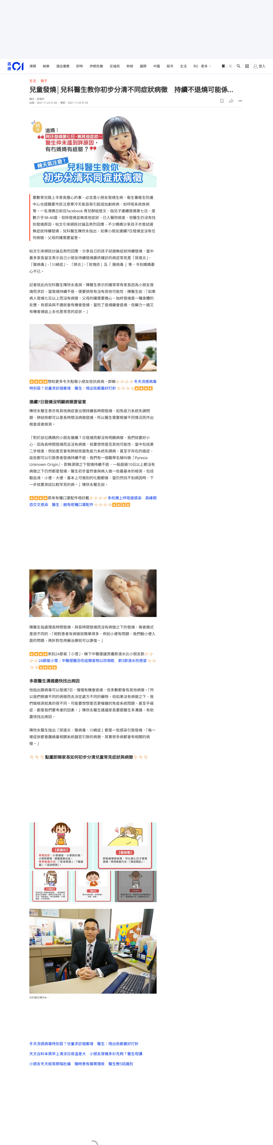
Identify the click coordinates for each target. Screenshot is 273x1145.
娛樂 (46, 66)
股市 (170, 66)
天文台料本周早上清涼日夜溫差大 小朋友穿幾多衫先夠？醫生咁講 (85, 1053)
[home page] (15, 66)
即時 (79, 66)
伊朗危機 (96, 66)
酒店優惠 (63, 66)
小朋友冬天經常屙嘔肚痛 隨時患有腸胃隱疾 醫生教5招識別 (81, 1063)
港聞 (32, 66)
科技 (196, 66)
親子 (44, 81)
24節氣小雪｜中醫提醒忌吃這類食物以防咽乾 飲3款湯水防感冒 (93, 660)
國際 (143, 66)
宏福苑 (115, 66)
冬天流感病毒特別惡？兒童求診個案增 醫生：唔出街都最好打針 (84, 1043)
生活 (183, 66)
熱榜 (129, 66)
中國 (156, 66)
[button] (222, 101)
